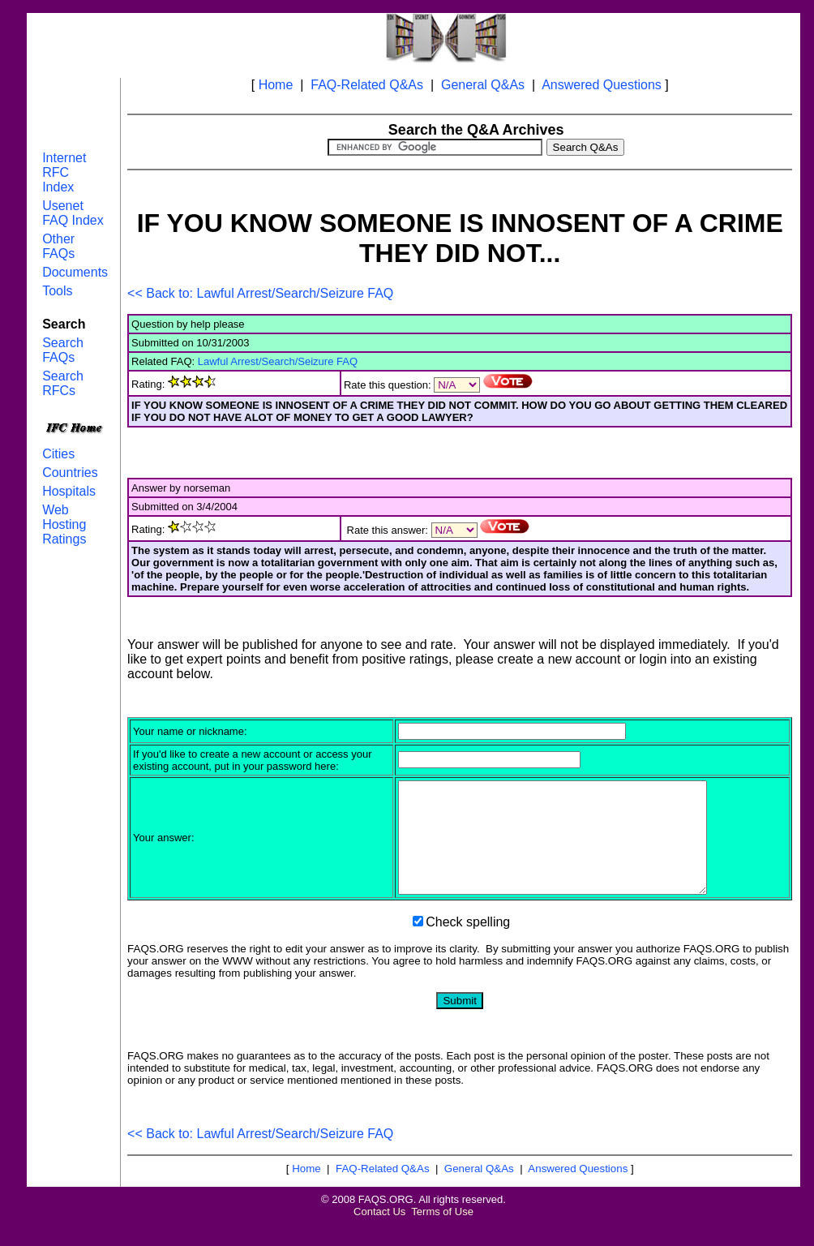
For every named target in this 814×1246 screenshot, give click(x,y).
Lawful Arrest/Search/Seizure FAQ (278, 361)
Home (276, 85)
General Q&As (483, 85)
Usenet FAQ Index (73, 213)
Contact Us (379, 1233)
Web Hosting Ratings (64, 524)
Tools (57, 291)
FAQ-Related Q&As (367, 85)
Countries (69, 472)
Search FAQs (63, 350)
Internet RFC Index (64, 172)
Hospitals (69, 491)
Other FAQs (58, 246)
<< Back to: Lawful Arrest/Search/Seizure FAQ (260, 293)
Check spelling (468, 944)
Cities (58, 454)
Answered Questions (602, 85)
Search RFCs (63, 383)
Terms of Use (442, 1233)
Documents (75, 272)
